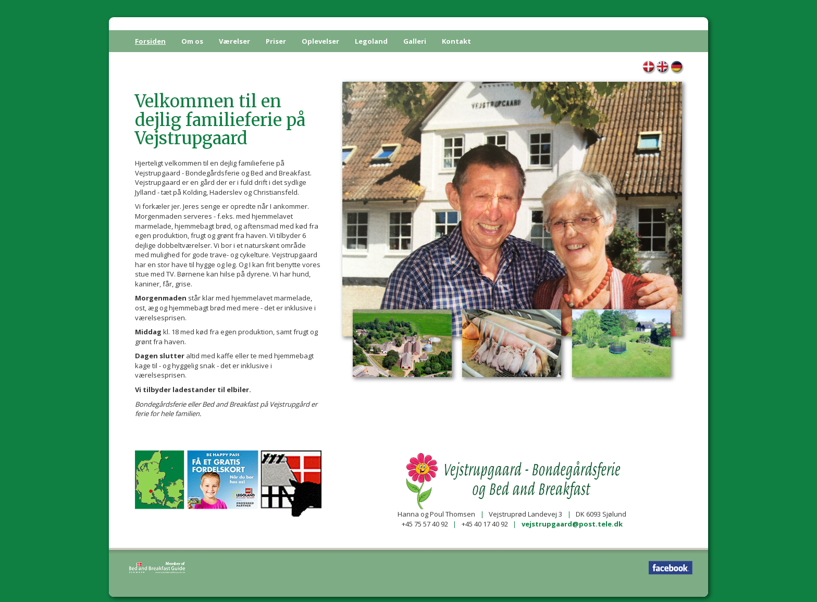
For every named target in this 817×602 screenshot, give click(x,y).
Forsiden (150, 41)
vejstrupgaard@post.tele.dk (572, 524)
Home (663, 68)
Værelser (234, 41)
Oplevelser (320, 41)
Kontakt (456, 41)
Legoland (371, 41)
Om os (192, 41)
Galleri (414, 41)
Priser (276, 41)
